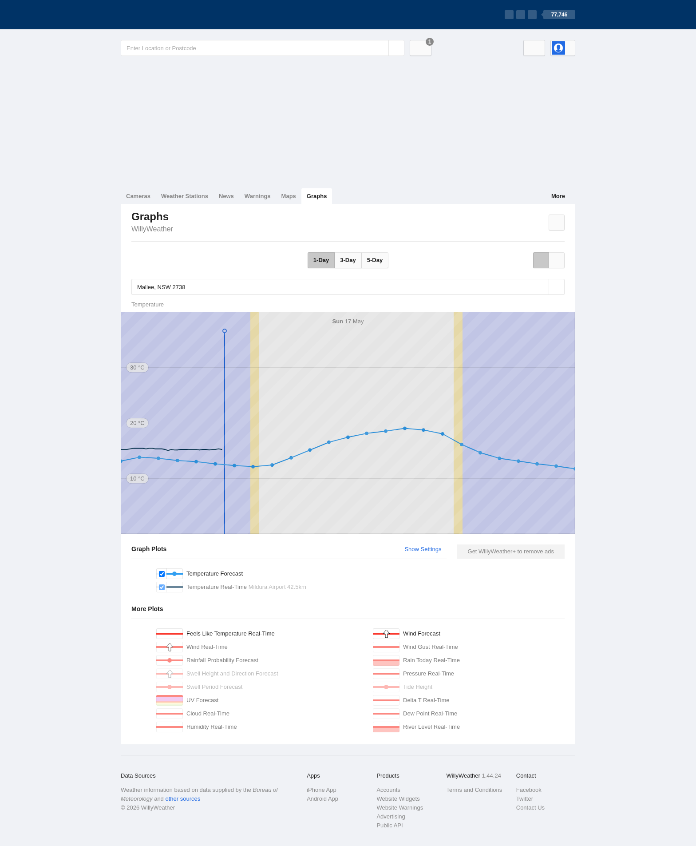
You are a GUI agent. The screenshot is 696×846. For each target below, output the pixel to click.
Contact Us (530, 807)
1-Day (321, 260)
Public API (389, 825)
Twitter (524, 798)
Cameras (138, 196)
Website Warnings (399, 807)
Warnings (258, 196)
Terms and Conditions (474, 789)
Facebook (529, 789)
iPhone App (321, 789)
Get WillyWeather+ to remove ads (511, 551)
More (558, 196)
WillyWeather (152, 229)
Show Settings (422, 549)
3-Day (348, 260)
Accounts (388, 789)
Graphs (317, 196)
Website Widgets (397, 798)
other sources (182, 798)
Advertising (390, 816)
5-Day (375, 260)
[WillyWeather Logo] (162, 14)
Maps (288, 196)
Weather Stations (184, 196)
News (226, 196)
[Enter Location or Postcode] (262, 48)
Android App (322, 798)
